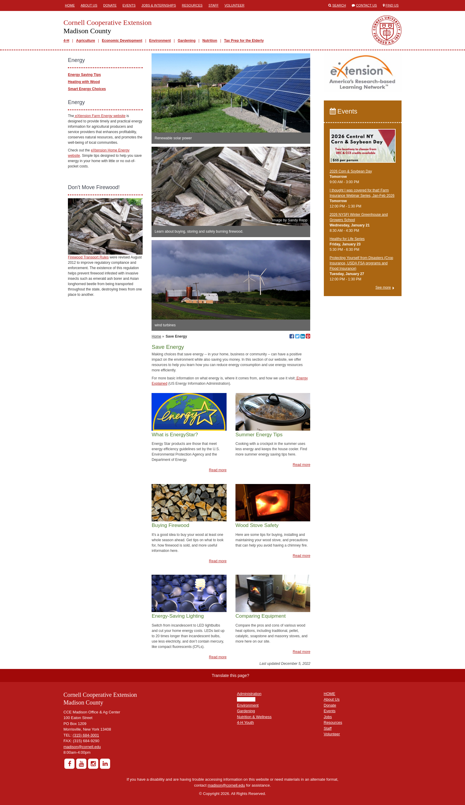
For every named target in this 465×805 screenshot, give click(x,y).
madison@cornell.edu (82, 747)
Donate (110, 5)
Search (339, 5)
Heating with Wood (84, 82)
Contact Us (366, 5)
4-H (66, 41)
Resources (192, 5)
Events (129, 5)
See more (383, 287)
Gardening (186, 41)
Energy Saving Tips (84, 75)
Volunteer (234, 5)
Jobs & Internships (158, 5)
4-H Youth (245, 722)
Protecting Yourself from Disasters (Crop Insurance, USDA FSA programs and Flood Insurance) (361, 263)
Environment (160, 41)
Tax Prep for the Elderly (244, 41)
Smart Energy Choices (87, 89)
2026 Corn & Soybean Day (351, 171)
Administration (249, 693)
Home (70, 5)
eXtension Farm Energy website (99, 116)
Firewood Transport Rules (88, 257)
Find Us (392, 5)
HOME (329, 693)
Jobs (328, 717)
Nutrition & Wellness (254, 717)
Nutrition (209, 41)
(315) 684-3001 (86, 735)
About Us (89, 5)
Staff (213, 5)
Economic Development (122, 41)
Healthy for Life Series (347, 239)
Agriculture (85, 41)
